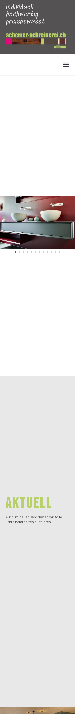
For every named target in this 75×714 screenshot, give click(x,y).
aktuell (28, 503)
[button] (66, 65)
